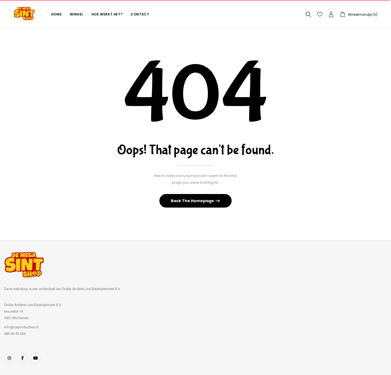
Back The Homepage (193, 201)
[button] (358, 14)
